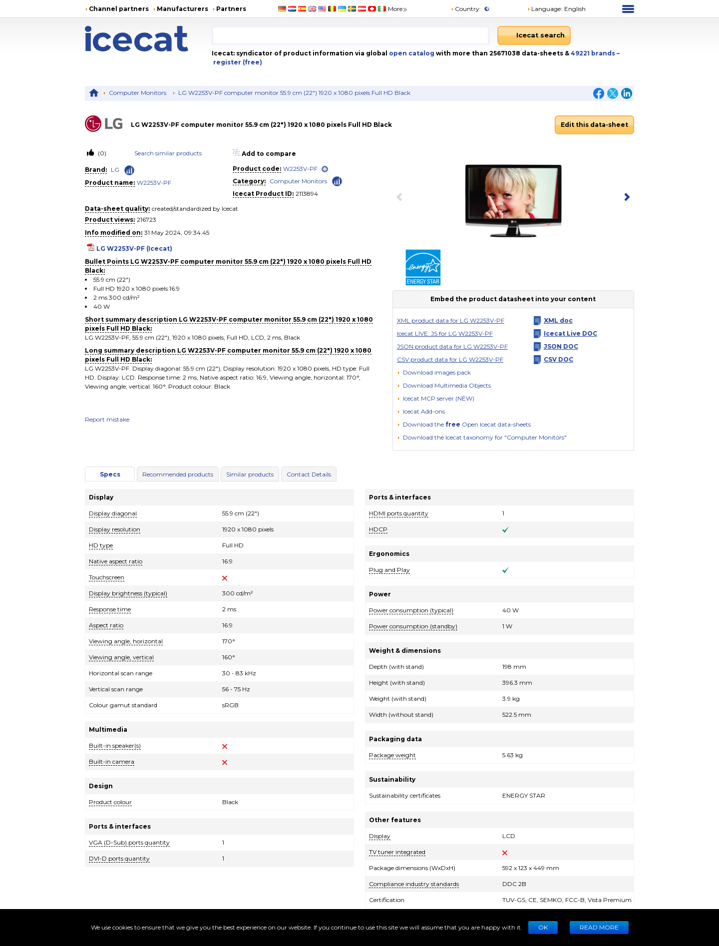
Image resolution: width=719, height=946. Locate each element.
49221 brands (594, 53)
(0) (101, 153)
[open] (325, 169)
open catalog (410, 53)
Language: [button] (544, 8)
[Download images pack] (434, 372)
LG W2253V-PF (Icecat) (134, 248)
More (398, 8)
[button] (444, 385)
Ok (543, 927)
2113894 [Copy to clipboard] (307, 193)
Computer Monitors (137, 92)
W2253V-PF (154, 182)
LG (115, 169)
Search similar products (168, 153)
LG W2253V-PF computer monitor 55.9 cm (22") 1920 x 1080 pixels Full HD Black (294, 92)
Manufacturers (182, 8)
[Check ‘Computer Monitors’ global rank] (337, 180)
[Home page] (148, 38)
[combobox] (350, 35)
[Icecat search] (534, 35)
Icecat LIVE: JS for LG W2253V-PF (445, 333)
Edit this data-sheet (594, 124)
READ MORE (599, 927)
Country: (466, 8)
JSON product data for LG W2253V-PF (452, 346)
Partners (231, 8)
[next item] (625, 198)
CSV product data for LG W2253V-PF (450, 359)
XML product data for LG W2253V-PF (450, 320)
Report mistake (107, 419)
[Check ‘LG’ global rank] (129, 170)
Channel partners (119, 8)
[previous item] (401, 198)
